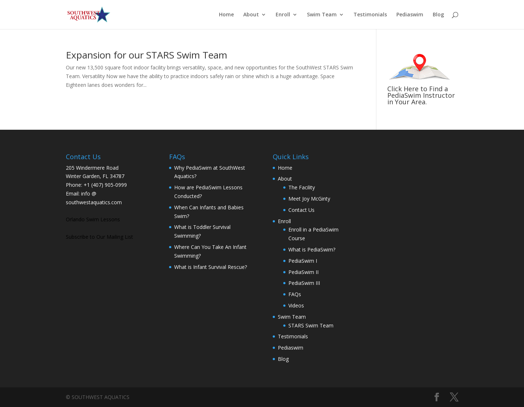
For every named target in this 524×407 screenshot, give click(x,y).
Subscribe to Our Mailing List (99, 236)
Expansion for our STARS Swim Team (146, 54)
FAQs (294, 294)
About (251, 15)
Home (226, 15)
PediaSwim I (302, 260)
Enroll (283, 15)
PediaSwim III (304, 282)
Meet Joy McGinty (309, 198)
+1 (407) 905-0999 (105, 184)
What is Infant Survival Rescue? (210, 266)
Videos (296, 305)
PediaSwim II (303, 272)
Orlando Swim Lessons (93, 219)
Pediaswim (409, 15)
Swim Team (322, 15)
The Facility (301, 187)
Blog (438, 15)
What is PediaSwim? (311, 249)
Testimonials (370, 15)
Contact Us (301, 209)
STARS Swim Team (310, 325)
